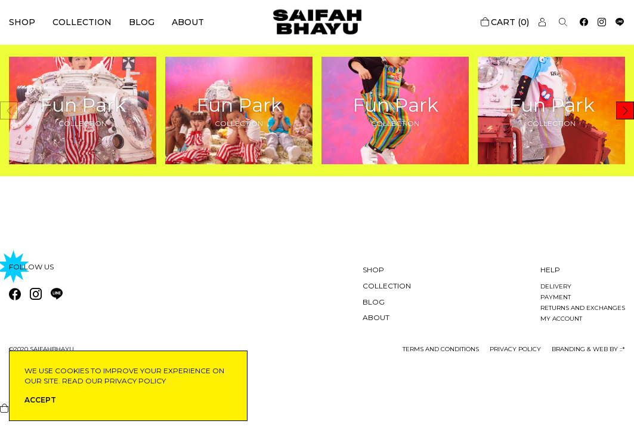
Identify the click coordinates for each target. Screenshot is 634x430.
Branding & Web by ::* (588, 349)
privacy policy (515, 349)
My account (561, 318)
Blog (141, 22)
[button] (625, 110)
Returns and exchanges (582, 308)
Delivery (555, 286)
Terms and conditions (441, 349)
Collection (82, 22)
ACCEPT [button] (40, 399)
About (188, 22)
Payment (555, 297)
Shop (22, 22)
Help (550, 269)
